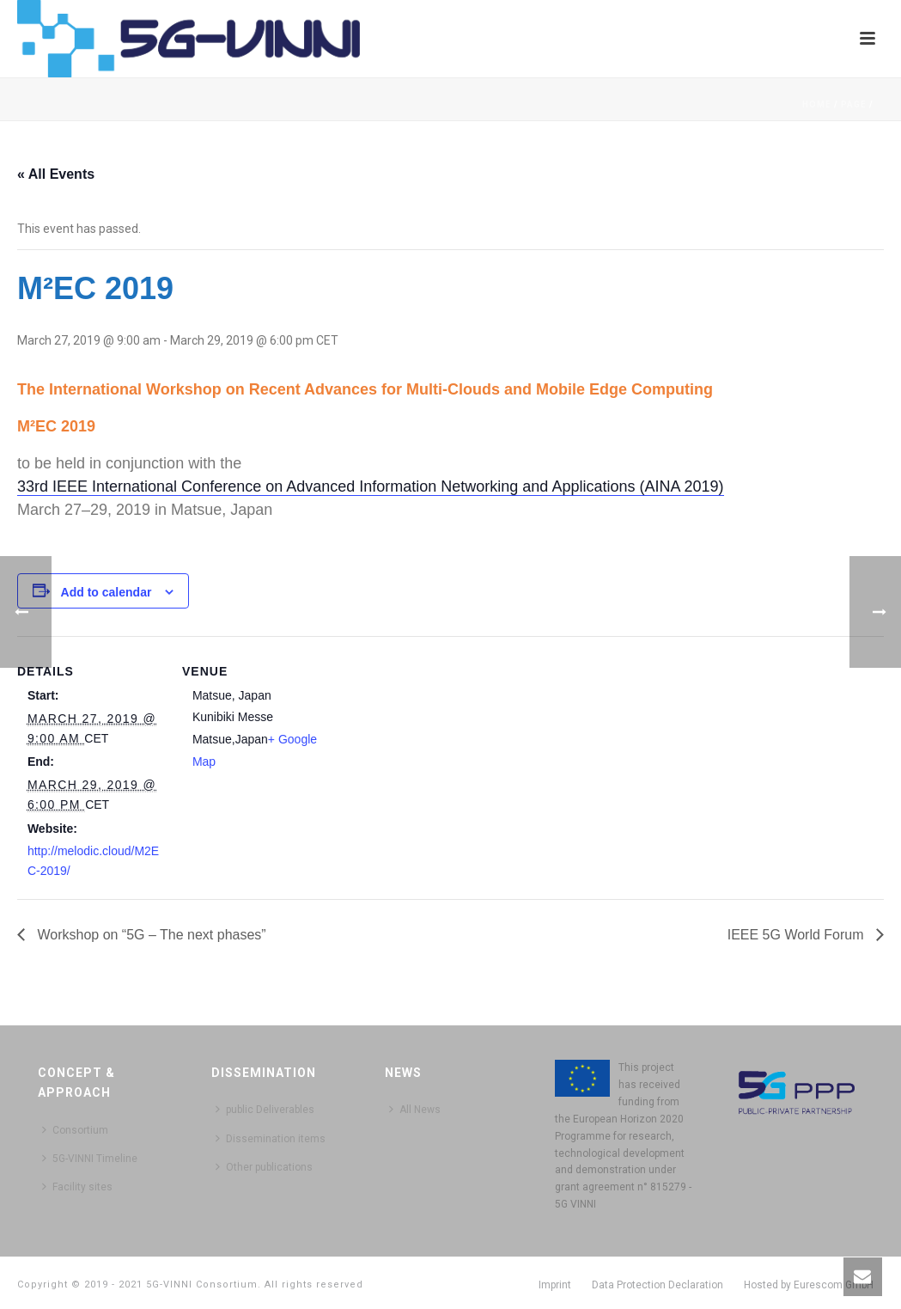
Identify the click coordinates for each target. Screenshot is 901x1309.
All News (415, 1109)
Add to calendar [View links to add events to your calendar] (106, 592)
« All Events (55, 174)
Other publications (264, 1166)
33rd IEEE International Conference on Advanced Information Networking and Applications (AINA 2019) (370, 486)
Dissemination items (271, 1138)
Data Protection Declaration (657, 1285)
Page (854, 104)
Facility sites (77, 1186)
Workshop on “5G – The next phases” (149, 934)
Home (816, 104)
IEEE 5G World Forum (797, 934)
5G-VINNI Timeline (89, 1158)
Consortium (75, 1129)
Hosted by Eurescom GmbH (809, 1285)
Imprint (555, 1285)
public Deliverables (265, 1109)
